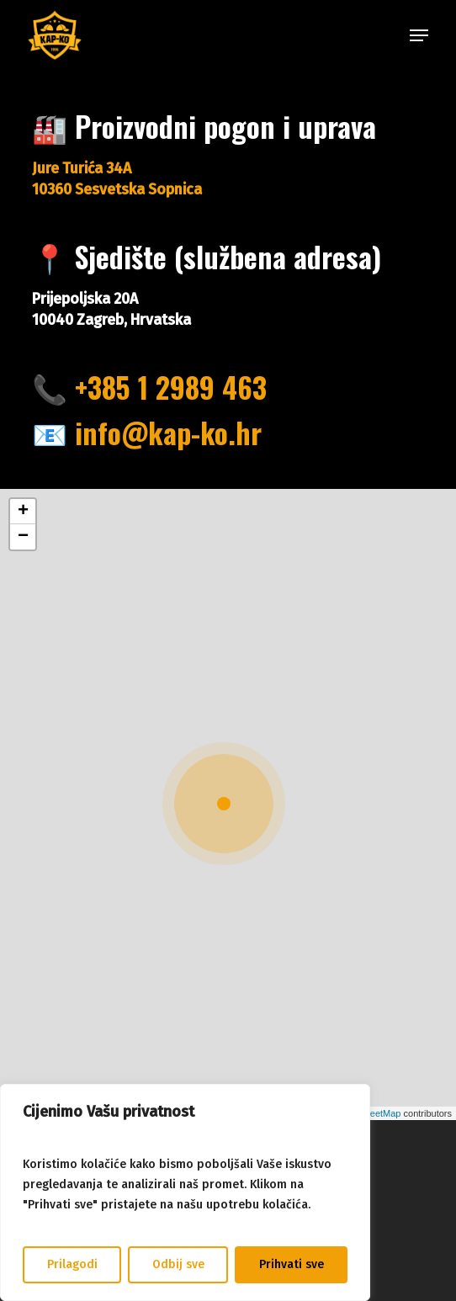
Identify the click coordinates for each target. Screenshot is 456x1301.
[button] (419, 35)
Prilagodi (72, 1264)
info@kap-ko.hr (168, 433)
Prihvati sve (291, 1264)
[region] (185, 1192)
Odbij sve (178, 1264)
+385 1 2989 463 (171, 387)
